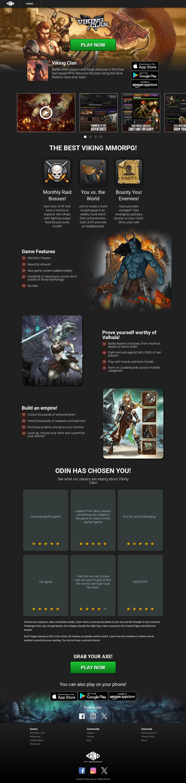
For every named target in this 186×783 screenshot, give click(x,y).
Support (90, 733)
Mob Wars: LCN (37, 733)
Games (31, 3)
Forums (90, 736)
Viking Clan (35, 736)
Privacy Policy (147, 736)
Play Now (93, 45)
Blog (89, 740)
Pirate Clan (35, 744)
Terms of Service (149, 733)
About (144, 740)
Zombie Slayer (36, 740)
